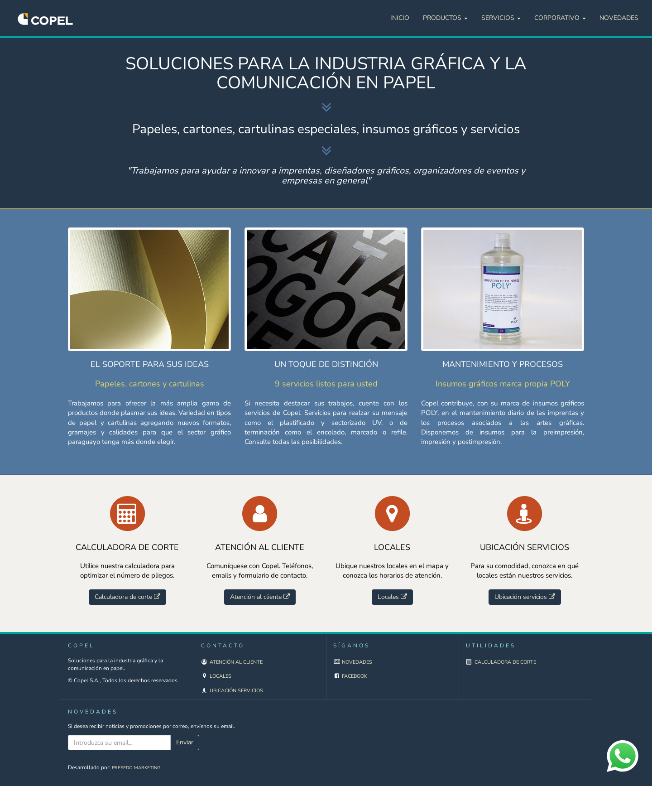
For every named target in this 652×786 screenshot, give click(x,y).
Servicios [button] (501, 18)
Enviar (184, 742)
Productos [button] (445, 18)
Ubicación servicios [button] (524, 597)
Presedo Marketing (136, 768)
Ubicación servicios (236, 690)
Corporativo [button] (560, 18)
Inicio (399, 18)
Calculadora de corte (505, 662)
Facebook (354, 676)
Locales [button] (392, 597)
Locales (220, 676)
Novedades (618, 18)
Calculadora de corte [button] (127, 597)
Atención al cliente (236, 662)
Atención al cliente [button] (260, 597)
